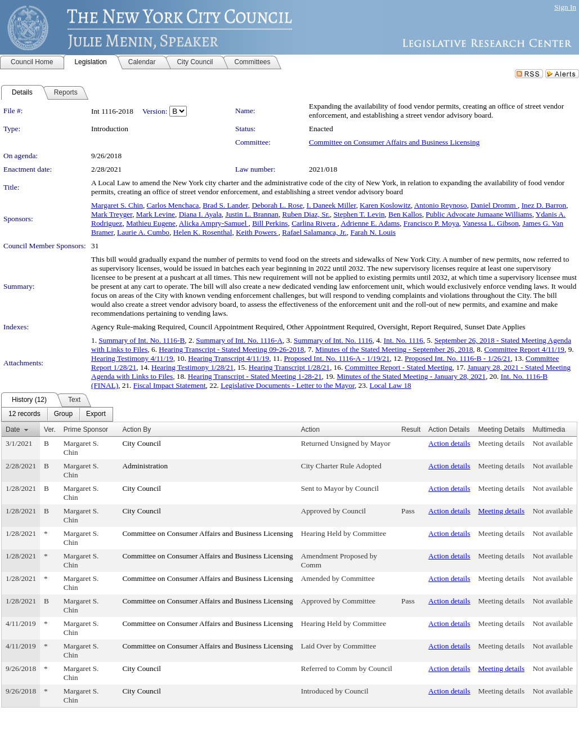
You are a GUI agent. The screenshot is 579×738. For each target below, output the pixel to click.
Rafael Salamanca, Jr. (314, 232)
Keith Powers (257, 232)
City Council (141, 443)
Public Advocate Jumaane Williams (479, 214)
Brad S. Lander (225, 205)
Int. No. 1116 (403, 340)
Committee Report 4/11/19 (524, 349)
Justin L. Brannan (252, 214)
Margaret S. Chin (117, 205)
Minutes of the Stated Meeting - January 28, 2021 (411, 376)
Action (310, 429)
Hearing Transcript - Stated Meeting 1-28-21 (255, 376)
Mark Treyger (111, 214)
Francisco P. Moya (431, 223)
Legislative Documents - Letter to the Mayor (287, 385)
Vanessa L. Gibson (491, 223)
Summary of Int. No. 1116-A (239, 340)
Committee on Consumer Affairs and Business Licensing (394, 142)
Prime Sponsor (86, 429)
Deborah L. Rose (277, 205)
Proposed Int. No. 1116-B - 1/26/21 (457, 358)
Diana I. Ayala (200, 214)
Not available (552, 443)
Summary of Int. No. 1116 (333, 340)
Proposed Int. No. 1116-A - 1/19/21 (336, 358)
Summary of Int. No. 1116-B (141, 340)
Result (410, 429)
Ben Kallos (405, 214)
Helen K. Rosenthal (202, 232)
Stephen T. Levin (359, 214)
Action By (136, 429)
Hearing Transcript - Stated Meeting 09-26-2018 (231, 349)
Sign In (565, 7)
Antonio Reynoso (440, 205)
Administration (145, 466)
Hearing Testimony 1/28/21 (192, 367)
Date (13, 429)
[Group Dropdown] (63, 414)
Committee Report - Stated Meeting (398, 367)
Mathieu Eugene (151, 223)
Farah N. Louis (373, 232)
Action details (449, 443)
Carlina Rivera (314, 223)
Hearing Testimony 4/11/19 (132, 358)
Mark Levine (155, 214)
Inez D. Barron (544, 205)
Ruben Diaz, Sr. (306, 214)
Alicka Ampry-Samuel (214, 223)
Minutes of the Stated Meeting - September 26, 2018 (394, 349)
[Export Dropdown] (96, 414)
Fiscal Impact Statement (169, 385)
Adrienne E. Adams (370, 223)
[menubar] (57, 414)
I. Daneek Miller (331, 205)
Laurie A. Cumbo (143, 232)
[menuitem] (24, 414)
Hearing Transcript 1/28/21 (289, 367)
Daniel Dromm (494, 205)
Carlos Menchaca (173, 205)
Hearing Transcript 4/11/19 (228, 358)
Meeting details (501, 443)
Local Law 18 (390, 385)
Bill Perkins (270, 223)
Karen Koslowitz (385, 205)
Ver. (50, 429)
